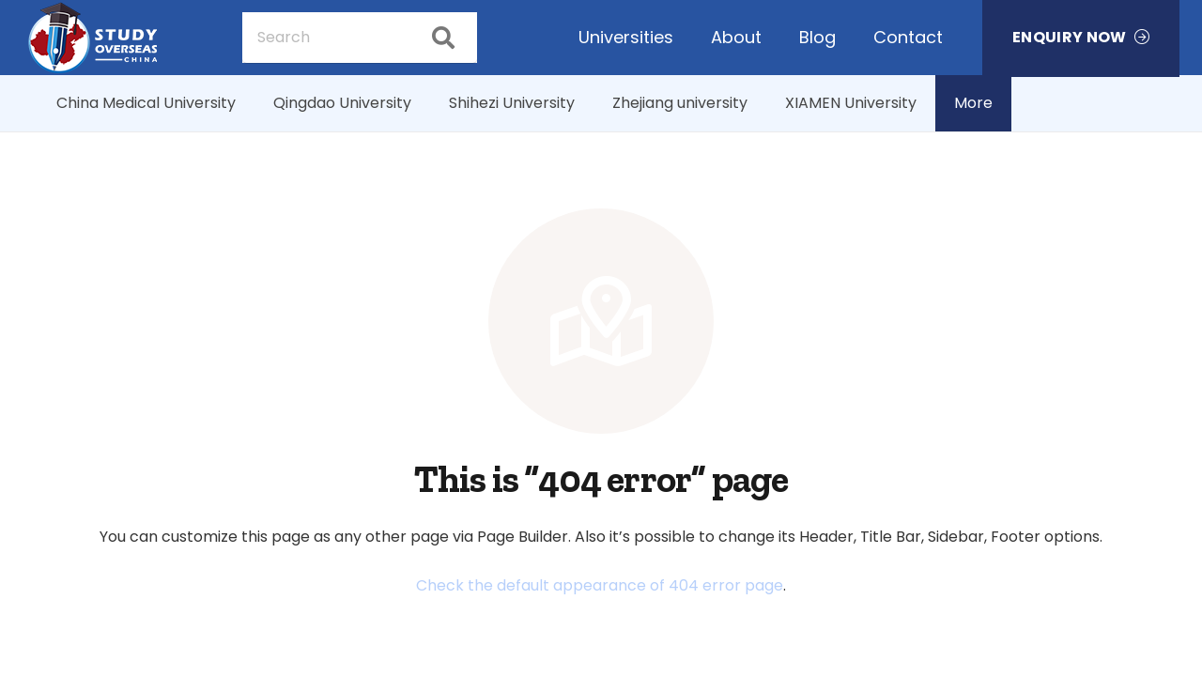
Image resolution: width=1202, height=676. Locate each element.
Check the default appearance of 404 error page (599, 585)
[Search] (359, 37)
